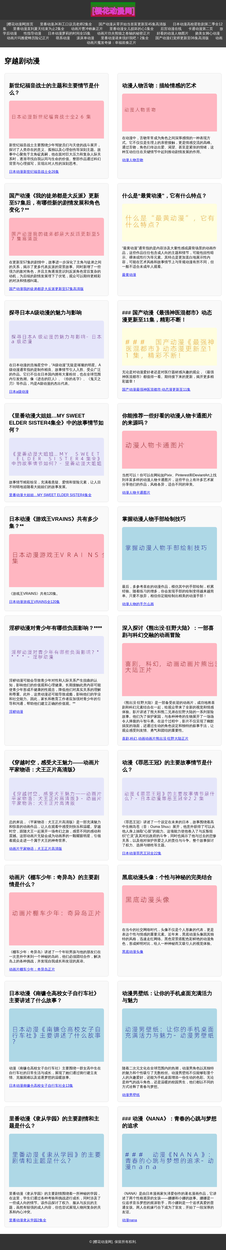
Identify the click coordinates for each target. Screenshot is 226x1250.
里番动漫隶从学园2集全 (27, 1220)
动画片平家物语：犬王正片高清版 (35, 849)
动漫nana (129, 1220)
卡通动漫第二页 (200, 29)
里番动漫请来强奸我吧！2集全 (125, 38)
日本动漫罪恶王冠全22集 (141, 853)
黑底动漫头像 (132, 952)
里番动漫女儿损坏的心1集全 (131, 29)
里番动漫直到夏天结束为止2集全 (38, 29)
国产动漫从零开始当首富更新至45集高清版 (132, 24)
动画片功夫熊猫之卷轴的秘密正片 (123, 33)
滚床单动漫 (85, 38)
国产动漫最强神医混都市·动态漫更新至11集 (156, 389)
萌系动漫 (63, 38)
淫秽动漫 (16, 712)
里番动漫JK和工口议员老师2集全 (66, 24)
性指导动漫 (32, 33)
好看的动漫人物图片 (172, 33)
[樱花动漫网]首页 (20, 24)
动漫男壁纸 (131, 1095)
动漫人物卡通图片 (136, 492)
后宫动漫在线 (171, 29)
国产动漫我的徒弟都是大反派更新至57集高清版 (46, 289)
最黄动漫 (129, 275)
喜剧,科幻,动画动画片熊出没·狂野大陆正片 (155, 738)
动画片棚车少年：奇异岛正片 (32, 969)
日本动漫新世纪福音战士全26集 (34, 172)
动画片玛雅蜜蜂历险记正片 (28, 38)
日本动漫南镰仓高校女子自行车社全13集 (41, 1085)
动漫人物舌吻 (132, 160)
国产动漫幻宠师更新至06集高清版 (182, 38)
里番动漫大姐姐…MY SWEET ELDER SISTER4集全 (50, 495)
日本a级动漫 (19, 392)
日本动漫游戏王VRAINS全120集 (34, 602)
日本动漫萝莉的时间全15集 (69, 33)
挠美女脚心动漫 (207, 33)
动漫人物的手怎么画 (138, 604)
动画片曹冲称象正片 (87, 29)
